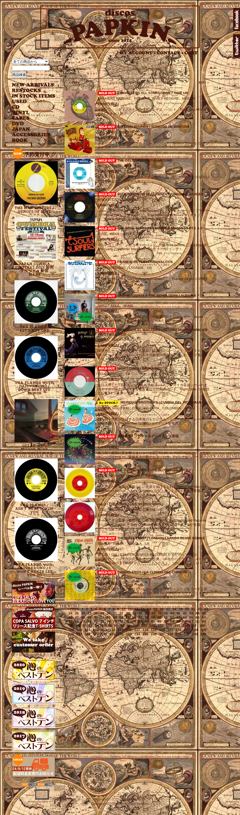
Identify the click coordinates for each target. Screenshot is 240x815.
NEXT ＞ (204, 82)
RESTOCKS (29, 91)
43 (191, 613)
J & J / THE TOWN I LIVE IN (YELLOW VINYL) (153, 470)
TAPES (21, 118)
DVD (18, 124)
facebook (236, 19)
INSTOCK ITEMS (33, 96)
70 (83, 621)
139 (178, 634)
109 (71, 630)
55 (127, 617)
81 (153, 621)
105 (177, 626)
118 (145, 630)
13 (142, 609)
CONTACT (170, 53)
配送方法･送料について (136, 799)
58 (146, 617)
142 (203, 634)
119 (154, 630)
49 (89, 617)
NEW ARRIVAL (33, 85)
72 (96, 621)
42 (184, 613)
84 (172, 621)
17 (168, 609)
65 (191, 617)
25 (77, 613)
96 (109, 626)
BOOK (20, 140)
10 (123, 609)
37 (153, 613)
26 (83, 613)
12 (136, 609)
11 (130, 609)
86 (184, 621)
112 (96, 630)
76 (121, 621)
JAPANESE (29, 129)
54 (121, 617)
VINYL (21, 113)
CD (16, 107)
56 (134, 617)
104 (169, 626)
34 (134, 613)
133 (129, 634)
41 (178, 613)
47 (77, 617)
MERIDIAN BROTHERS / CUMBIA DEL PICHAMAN (149, 402)
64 (184, 617)
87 (191, 621)
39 (165, 613)
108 (202, 626)
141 (195, 634)
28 (96, 613)
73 (102, 621)
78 (134, 621)
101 (144, 626)
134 (137, 634)
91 (77, 626)
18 (174, 609)
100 (136, 626)
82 (159, 621)
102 (152, 626)
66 (197, 617)
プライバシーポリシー (168, 799)
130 (104, 634)
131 (112, 634)
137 (162, 634)
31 (115, 613)
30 (108, 613)
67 (204, 617)
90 (71, 626)
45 (204, 613)
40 (172, 613)
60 (159, 617)
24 (70, 613)
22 (199, 609)
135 (145, 634)
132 (120, 634)
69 (77, 621)
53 (115, 617)
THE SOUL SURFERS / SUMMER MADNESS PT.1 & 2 (159, 228)
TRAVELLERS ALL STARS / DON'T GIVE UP (152, 93)
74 (108, 621)
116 (129, 630)
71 (89, 621)
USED (29, 102)
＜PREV (72, 609)
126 (71, 634)
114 (112, 630)
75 (115, 621)
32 (121, 613)
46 (70, 617)
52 (108, 617)
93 (90, 626)
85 (178, 621)
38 (159, 613)
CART (191, 53)
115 (120, 630)
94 (97, 626)
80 (146, 621)
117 (137, 630)
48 (83, 617)
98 (122, 626)
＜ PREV (74, 82)
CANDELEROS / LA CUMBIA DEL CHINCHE (152, 572)
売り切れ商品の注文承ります (34, 652)
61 (165, 617)
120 (162, 630)
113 (104, 630)
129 (96, 634)
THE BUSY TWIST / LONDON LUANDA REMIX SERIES (161, 538)
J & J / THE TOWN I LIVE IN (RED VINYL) (130, 504)
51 (102, 617)
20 (187, 609)
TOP (68, 69)
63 (178, 617)
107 (194, 626)
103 (161, 626)
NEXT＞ (137, 638)
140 (187, 634)
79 (140, 621)
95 (103, 626)
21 (193, 609)
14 (149, 609)
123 (187, 630)
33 (127, 613)
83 (165, 621)
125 (203, 630)
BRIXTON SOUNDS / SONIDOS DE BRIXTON (153, 127)
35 (140, 613)
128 (87, 634)
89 (204, 621)
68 (70, 621)
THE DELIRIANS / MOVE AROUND (144, 160)
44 (197, 613)
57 (140, 617)
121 (170, 630)
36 (146, 613)
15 (155, 609)
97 (116, 626)
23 (206, 609)
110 (79, 630)
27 (89, 613)
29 (102, 613)
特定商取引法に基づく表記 (75, 799)
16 (162, 609)
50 (96, 617)
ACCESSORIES (31, 135)
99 (128, 626)
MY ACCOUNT (138, 53)
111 (87, 630)
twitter (236, 45)
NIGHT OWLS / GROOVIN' (138, 368)
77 (127, 621)
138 (170, 634)
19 (181, 609)
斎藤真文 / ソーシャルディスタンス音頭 (148, 436)
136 (154, 634)
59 (153, 617)
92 (84, 626)
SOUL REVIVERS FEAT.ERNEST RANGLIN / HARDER (160, 194)
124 (195, 630)
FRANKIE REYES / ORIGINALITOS (145, 262)
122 (178, 630)
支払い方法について (107, 799)
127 (79, 634)
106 (185, 626)
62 (172, 617)
